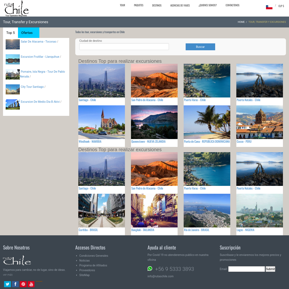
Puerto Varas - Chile (195, 99)
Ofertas (26, 33)
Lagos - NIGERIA (245, 229)
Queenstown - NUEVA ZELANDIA (148, 141)
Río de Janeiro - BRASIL (196, 229)
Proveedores (87, 270)
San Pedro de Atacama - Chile (147, 99)
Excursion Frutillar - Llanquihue (40, 56)
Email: (242, 269)
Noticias (84, 260)
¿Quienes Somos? (208, 5)
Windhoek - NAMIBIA (90, 141)
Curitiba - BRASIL (88, 229)
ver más (8, 274)
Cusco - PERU (244, 141)
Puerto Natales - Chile (248, 99)
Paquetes (138, 5)
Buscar (200, 46)
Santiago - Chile (87, 99)
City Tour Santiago (32, 86)
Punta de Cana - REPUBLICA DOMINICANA (207, 141)
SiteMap (84, 275)
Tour (122, 5)
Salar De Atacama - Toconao (38, 41)
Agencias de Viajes (180, 5)
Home (241, 22)
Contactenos (232, 5)
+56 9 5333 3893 (174, 269)
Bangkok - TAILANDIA (142, 229)
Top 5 (10, 33)
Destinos (156, 5)
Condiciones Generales (93, 255)
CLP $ (281, 6)
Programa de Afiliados (93, 265)
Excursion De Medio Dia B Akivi (40, 101)
